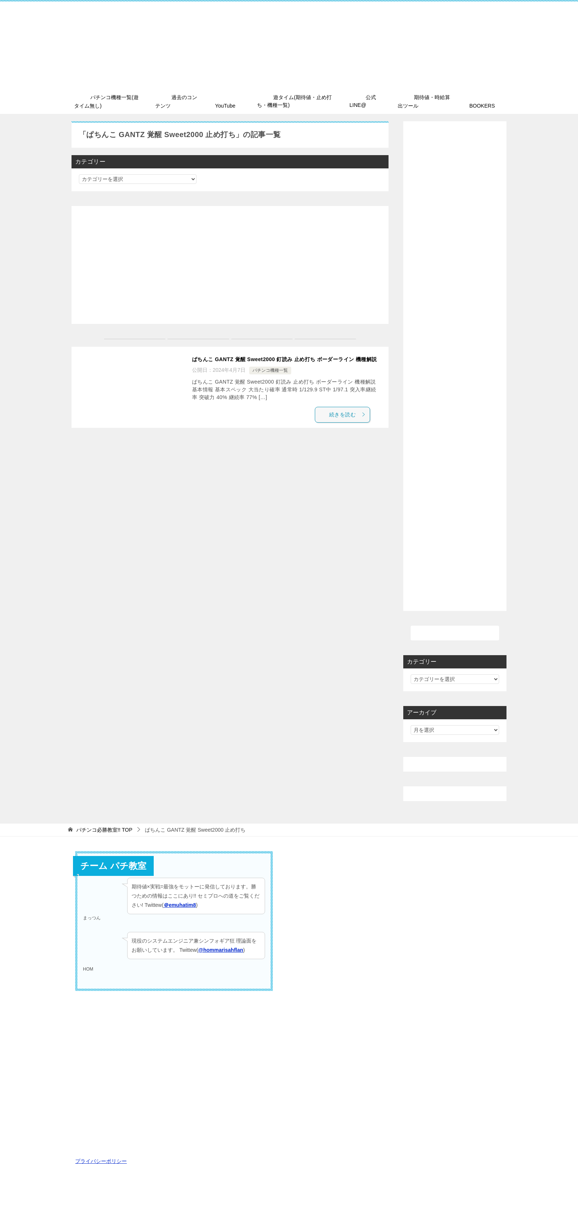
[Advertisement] (230, 263)
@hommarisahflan (220, 948)
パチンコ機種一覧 (270, 379)
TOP (104, 828)
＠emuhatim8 (180, 903)
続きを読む (353, 425)
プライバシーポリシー (101, 1160)
